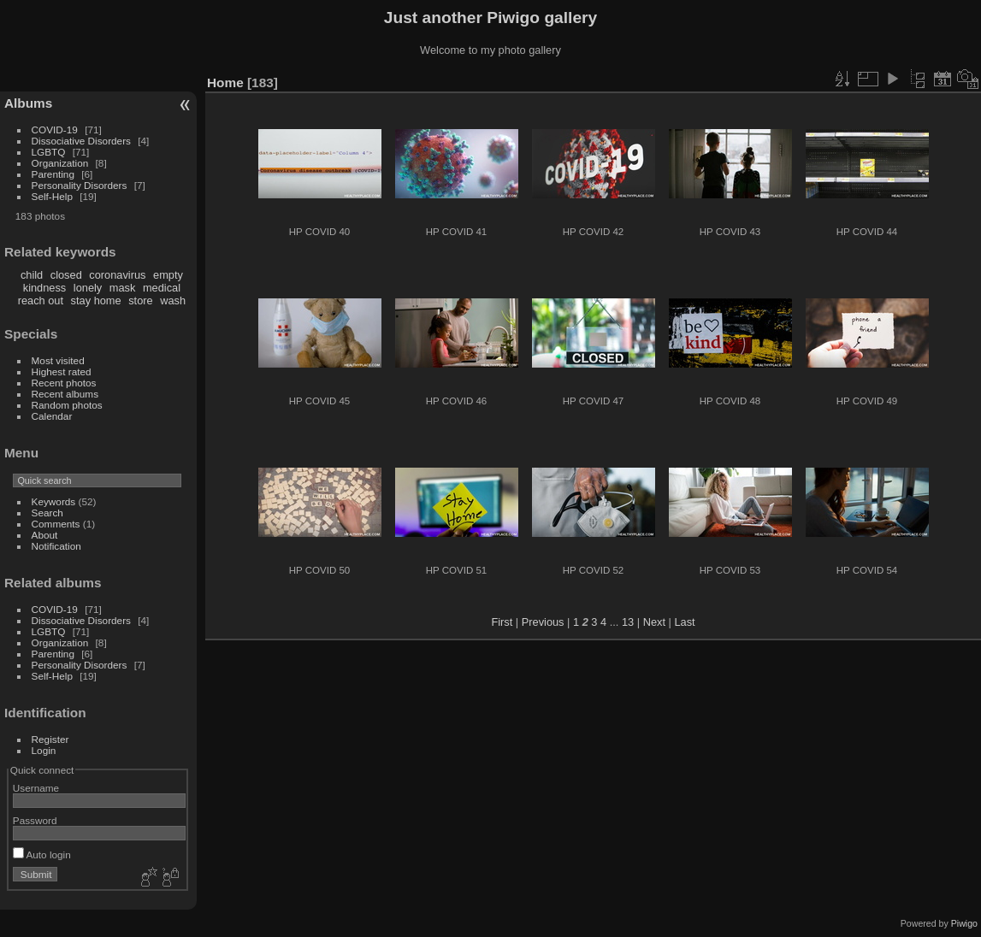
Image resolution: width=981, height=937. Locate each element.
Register (50, 739)
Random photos (67, 404)
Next (654, 622)
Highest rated (62, 371)
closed (66, 274)
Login (44, 750)
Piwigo (964, 923)
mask (122, 287)
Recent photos (64, 382)
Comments (56, 523)
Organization (60, 162)
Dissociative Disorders (81, 140)
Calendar (52, 415)
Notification (56, 545)
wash (173, 300)
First (501, 622)
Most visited (58, 360)
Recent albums (65, 393)
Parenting (53, 174)
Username (36, 787)
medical (161, 287)
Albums (28, 103)
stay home (96, 300)
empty (168, 274)
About (45, 534)
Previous (543, 622)
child (32, 274)
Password (35, 820)
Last (684, 622)
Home (225, 82)
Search (47, 512)
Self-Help (52, 196)
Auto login (42, 854)
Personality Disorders (79, 185)
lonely (88, 287)
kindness (45, 287)
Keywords (54, 501)
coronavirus (117, 274)
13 (628, 622)
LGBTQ (49, 151)
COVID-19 (55, 129)
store (140, 300)
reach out (40, 300)
